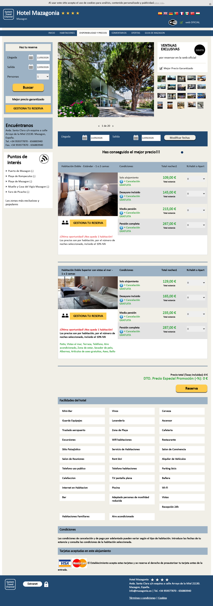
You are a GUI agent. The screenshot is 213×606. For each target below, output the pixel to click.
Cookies (162, 598)
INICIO (51, 33)
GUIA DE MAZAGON (155, 33)
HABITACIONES (67, 33)
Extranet (33, 583)
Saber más (159, 3)
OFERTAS (135, 33)
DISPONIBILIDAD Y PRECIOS (93, 33)
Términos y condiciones (142, 598)
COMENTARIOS (119, 33)
